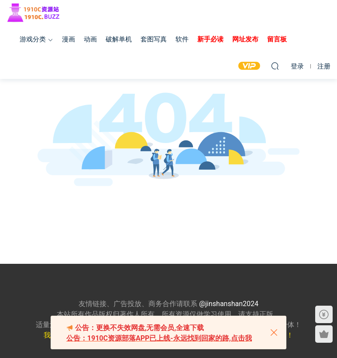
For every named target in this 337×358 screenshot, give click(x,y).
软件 (182, 39)
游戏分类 (33, 39)
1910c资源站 (37, 13)
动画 (90, 39)
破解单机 (119, 39)
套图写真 (154, 39)
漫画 (68, 39)
